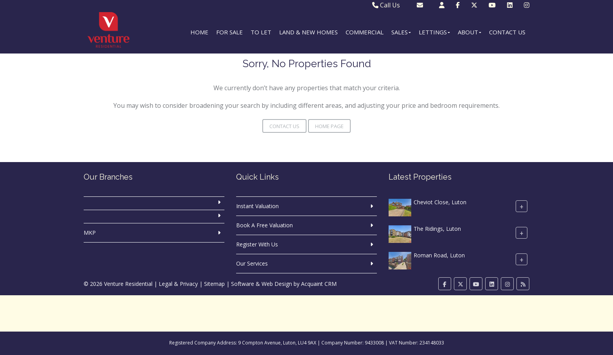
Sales (401, 32)
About (469, 32)
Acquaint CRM (319, 283)
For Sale (229, 32)
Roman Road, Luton (439, 255)
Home (199, 32)
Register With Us (257, 244)
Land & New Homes (308, 32)
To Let (261, 32)
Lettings (434, 32)
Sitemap (214, 283)
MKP (90, 232)
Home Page (329, 126)
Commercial (365, 32)
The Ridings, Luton (437, 228)
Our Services (252, 263)
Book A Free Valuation (264, 225)
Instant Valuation (257, 206)
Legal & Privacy (178, 283)
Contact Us (507, 32)
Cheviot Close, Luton (440, 202)
